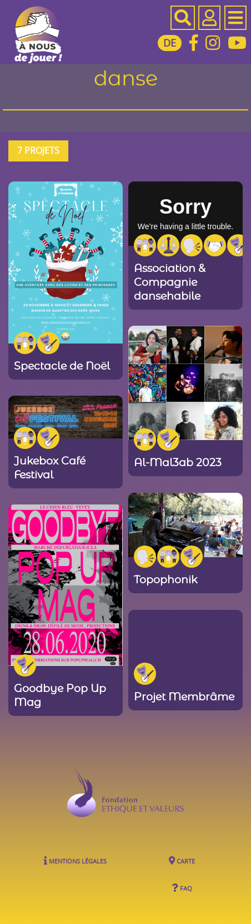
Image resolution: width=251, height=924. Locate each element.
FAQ (182, 887)
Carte (182, 860)
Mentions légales (75, 860)
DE (169, 42)
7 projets (38, 150)
